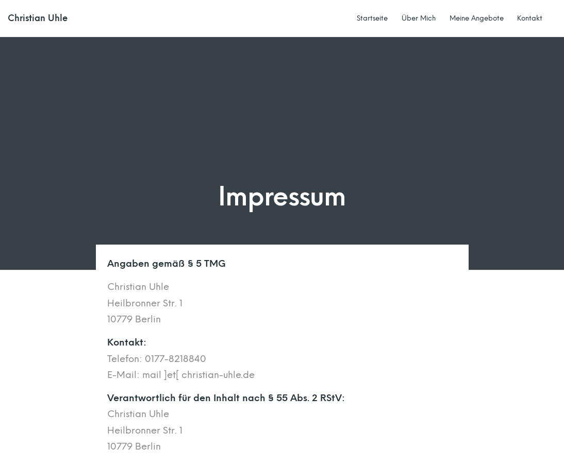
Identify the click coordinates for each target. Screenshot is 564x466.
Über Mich (419, 18)
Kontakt (529, 18)
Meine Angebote (477, 18)
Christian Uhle (38, 18)
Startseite (372, 18)
